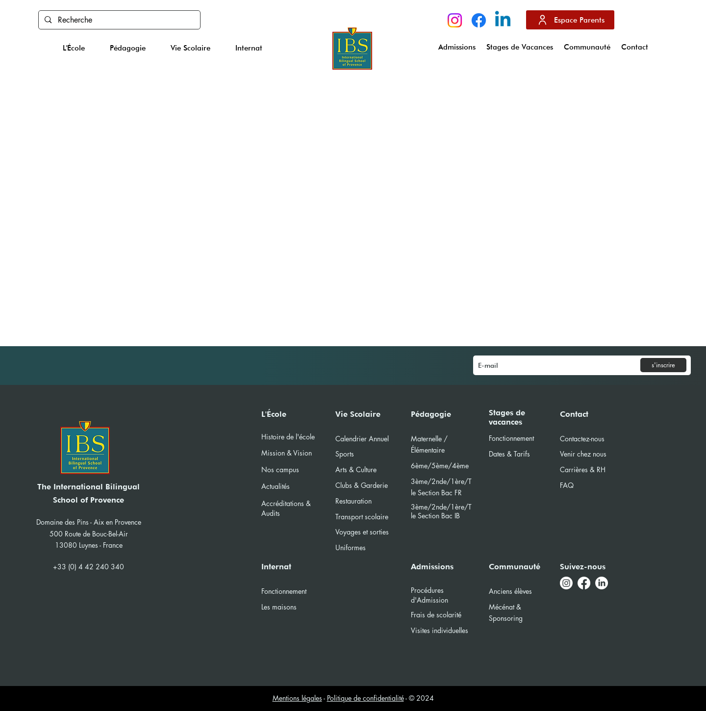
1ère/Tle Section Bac (441, 511)
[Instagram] (454, 20)
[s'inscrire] (663, 365)
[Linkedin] (502, 20)
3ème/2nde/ (431, 506)
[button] (74, 48)
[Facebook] (478, 20)
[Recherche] (119, 20)
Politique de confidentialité (365, 698)
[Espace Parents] (570, 19)
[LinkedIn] (601, 583)
